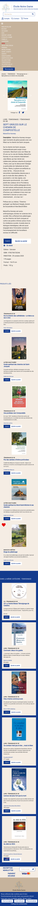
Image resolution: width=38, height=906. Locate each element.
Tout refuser (19, 901)
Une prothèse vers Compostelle (14, 413)
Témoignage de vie (22, 74)
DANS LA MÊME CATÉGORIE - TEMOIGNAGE (15, 579)
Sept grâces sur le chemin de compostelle (12, 75)
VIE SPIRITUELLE (7, 64)
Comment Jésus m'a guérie (13, 650)
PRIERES (4, 47)
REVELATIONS (6, 49)
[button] (3, 95)
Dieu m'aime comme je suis (13, 699)
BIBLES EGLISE (6, 27)
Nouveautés (9, 69)
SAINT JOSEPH (6, 52)
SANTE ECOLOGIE (7, 58)
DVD (3, 33)
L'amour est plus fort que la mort (15, 796)
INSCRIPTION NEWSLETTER (8, 869)
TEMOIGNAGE (6, 62)
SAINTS (4, 54)
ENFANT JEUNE (6, 35)
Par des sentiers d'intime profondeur (16, 460)
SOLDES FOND (6, 60)
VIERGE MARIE (6, 66)
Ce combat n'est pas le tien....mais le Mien (18, 745)
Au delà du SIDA (9, 844)
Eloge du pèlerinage (10, 552)
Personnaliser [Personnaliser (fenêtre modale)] (31, 901)
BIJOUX (4, 29)
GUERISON (5, 41)
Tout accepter (7, 901)
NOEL (3, 43)
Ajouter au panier (21, 241)
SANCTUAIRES (6, 56)
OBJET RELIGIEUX (7, 45)
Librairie (3, 74)
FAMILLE (4, 39)
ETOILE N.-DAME (7, 37)
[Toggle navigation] (3, 24)
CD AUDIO (5, 31)
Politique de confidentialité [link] (19, 904)
